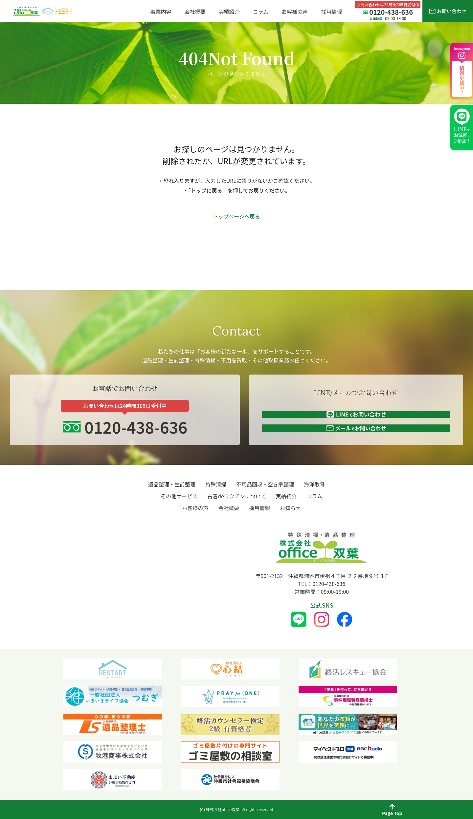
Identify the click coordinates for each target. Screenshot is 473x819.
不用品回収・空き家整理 (265, 484)
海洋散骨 (314, 484)
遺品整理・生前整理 (171, 484)
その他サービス (179, 496)
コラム (261, 11)
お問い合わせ (447, 11)
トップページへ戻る (236, 216)
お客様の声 (295, 11)
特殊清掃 (215, 484)
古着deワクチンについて (236, 496)
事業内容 (160, 11)
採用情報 (331, 11)
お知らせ (290, 507)
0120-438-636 (131, 417)
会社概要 (195, 11)
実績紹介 (229, 11)
